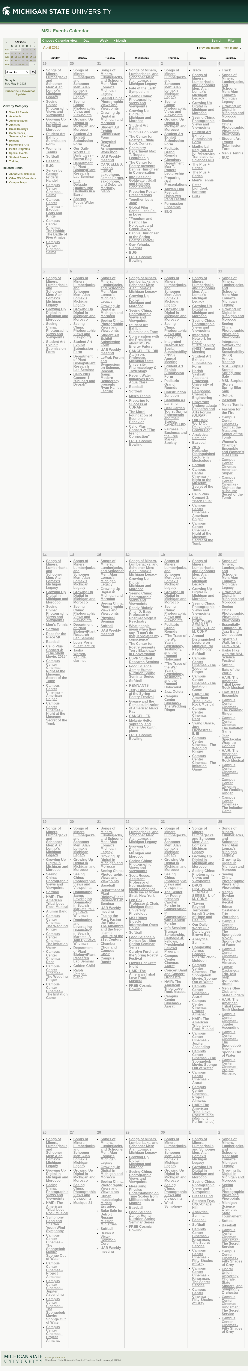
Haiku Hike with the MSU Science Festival (232, 655)
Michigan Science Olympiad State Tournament (232, 1209)
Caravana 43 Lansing (174, 402)
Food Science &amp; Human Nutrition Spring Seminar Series (142, 671)
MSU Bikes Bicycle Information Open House (143, 923)
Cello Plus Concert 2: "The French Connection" (142, 431)
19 (12, 60)
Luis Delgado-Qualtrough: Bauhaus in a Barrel (84, 187)
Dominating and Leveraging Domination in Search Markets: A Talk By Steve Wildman (84, 931)
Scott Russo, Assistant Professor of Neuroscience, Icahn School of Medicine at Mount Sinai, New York (144, 885)
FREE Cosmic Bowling (140, 258)
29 (12, 49)
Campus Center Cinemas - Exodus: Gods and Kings (54, 208)
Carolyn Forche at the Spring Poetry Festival (143, 955)
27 (16, 64)
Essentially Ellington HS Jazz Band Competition (232, 630)
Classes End (202, 1196)
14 (19, 57)
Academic (15, 116)
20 (16, 60)
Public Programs (19, 149)
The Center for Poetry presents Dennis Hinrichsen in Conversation (144, 167)
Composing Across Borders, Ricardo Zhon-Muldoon (204, 953)
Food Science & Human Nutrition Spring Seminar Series (142, 942)
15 (23, 57)
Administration (18, 120)
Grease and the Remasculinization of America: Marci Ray (144, 706)
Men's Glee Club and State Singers (233, 991)
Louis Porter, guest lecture (84, 644)
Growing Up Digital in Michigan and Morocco (57, 124)
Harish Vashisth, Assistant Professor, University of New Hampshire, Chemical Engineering (202, 384)
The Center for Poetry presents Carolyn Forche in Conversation (175, 900)
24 (31, 60)
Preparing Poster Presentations (143, 193)
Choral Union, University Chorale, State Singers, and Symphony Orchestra (232, 1280)
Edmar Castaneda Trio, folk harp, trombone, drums (230, 975)
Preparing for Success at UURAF (140, 403)
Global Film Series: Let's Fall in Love (142, 210)
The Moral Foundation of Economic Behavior (140, 417)
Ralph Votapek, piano (80, 973)
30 (16, 49)
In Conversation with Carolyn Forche (175, 918)
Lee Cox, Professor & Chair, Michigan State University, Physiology (144, 906)
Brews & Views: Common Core (108, 1238)
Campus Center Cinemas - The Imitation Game (204, 683)
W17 (7, 60)
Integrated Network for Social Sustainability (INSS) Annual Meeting (175, 352)
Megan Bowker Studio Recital (228, 897)
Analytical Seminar (200, 436)
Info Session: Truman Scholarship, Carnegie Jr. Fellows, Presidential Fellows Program (175, 939)
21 (19, 60)
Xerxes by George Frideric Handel (54, 175)
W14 (7, 49)
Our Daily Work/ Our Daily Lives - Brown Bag (83, 153)
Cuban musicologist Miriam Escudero (111, 1201)
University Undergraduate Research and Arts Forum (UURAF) (204, 408)
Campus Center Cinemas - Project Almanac (200, 1007)
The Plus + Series (201, 166)
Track (196, 70)
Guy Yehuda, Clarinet (139, 246)
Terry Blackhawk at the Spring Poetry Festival (142, 693)
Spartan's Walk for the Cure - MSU (232, 642)
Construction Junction (175, 394)
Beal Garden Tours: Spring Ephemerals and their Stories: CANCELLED (175, 416)
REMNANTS (139, 685)
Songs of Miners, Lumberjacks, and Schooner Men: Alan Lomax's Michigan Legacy (57, 83)
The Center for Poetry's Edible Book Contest (141, 139)
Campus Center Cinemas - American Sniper (200, 512)
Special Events (18, 153)
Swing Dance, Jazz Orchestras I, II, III (203, 728)
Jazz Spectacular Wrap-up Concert (232, 741)
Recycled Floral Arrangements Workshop (112, 147)
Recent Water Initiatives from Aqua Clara (141, 378)
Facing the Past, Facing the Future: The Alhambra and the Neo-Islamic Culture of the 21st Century (112, 927)
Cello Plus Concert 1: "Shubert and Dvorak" (84, 379)
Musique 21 (82, 1203)
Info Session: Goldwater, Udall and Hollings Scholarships (142, 182)
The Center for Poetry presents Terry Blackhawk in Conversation (142, 649)
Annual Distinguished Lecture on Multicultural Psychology (203, 642)
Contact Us (59, 1357)
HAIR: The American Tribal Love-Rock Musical (203, 699)
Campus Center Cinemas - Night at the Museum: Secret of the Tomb (202, 480)
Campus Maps (18, 182)
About (48, 1357)
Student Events (18, 157)
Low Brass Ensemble (230, 694)
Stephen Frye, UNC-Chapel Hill (203, 1204)
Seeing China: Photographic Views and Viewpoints (57, 108)
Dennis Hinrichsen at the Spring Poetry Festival (144, 236)
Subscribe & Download (20, 91)
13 (16, 57)
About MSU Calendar (22, 174)
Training (14, 161)
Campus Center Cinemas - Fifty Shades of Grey (202, 1257)
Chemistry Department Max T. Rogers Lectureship (142, 153)
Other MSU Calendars (22, 178)
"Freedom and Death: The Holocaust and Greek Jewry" (141, 224)
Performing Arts (19, 144)
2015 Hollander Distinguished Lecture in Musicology (203, 453)
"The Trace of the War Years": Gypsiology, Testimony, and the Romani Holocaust (175, 647)
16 (27, 57)
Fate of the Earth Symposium (142, 90)
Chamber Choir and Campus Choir (109, 949)
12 (12, 57)
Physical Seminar (108, 619)
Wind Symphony (173, 1204)
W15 (7, 53)
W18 (7, 64)
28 (19, 64)
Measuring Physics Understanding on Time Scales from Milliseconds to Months (144, 1194)
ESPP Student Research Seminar (144, 660)
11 (34, 53)
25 (34, 60)
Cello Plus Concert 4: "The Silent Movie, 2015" (56, 651)
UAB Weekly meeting (111, 158)
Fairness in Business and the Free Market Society (175, 436)
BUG (50, 165)
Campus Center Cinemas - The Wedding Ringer (175, 703)
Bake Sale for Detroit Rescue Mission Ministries (111, 1217)
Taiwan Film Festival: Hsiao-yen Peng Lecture (175, 194)
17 (31, 57)
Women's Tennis (53, 150)
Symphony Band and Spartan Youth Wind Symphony (55, 1224)
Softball (52, 156)
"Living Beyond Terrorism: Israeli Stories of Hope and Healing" (203, 911)
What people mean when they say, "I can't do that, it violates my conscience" (144, 632)
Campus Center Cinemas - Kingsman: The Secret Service (201, 1237)
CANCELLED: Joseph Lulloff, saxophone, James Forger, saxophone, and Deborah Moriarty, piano (112, 177)
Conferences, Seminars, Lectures (21, 135)
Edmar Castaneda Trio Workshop (230, 912)
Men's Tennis (203, 180)
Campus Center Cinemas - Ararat (172, 961)
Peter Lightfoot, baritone (200, 188)
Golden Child (84, 966)
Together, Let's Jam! (141, 201)
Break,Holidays (18, 129)
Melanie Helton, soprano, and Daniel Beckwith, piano (142, 725)
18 (34, 57)
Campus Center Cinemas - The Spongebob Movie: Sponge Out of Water (204, 973)
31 (19, 49)
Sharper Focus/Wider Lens (83, 202)
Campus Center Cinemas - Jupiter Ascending (201, 1040)
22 (23, 60)
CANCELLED (139, 716)
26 (12, 64)
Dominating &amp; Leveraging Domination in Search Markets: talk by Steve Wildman (84, 903)
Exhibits (14, 140)
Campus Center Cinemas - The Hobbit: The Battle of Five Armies (56, 229)
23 (27, 60)
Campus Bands (107, 960)
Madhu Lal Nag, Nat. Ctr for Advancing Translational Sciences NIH (203, 153)
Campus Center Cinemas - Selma (54, 190)
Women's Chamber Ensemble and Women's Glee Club (233, 448)
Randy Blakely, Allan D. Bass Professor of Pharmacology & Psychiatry (142, 614)
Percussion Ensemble (173, 205)
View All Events (18, 112)
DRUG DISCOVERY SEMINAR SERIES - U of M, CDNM (203, 624)
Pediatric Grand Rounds (171, 151)
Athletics (14, 124)
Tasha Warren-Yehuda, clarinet (80, 655)
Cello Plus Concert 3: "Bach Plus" (202, 497)
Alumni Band (57, 911)
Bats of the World (231, 671)
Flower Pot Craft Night (142, 964)
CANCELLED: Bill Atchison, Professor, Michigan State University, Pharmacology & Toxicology (143, 361)
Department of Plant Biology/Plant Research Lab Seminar (84, 169)
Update (21, 94)
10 (31, 53)
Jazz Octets (173, 691)
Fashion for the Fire (231, 411)
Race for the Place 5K (56, 635)
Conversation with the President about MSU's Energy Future (144, 341)
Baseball (53, 161)
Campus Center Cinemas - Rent (200, 714)
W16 (7, 57)
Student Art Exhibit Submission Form (56, 139)
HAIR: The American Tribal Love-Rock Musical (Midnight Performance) (203, 1113)
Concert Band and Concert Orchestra (175, 973)
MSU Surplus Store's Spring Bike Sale (232, 371)
